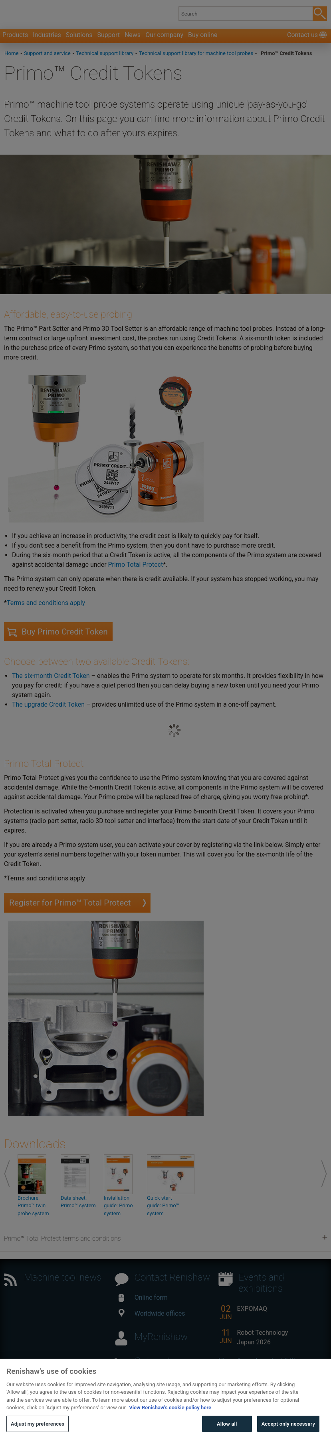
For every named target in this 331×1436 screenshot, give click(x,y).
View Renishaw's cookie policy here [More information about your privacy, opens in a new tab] (170, 1422)
